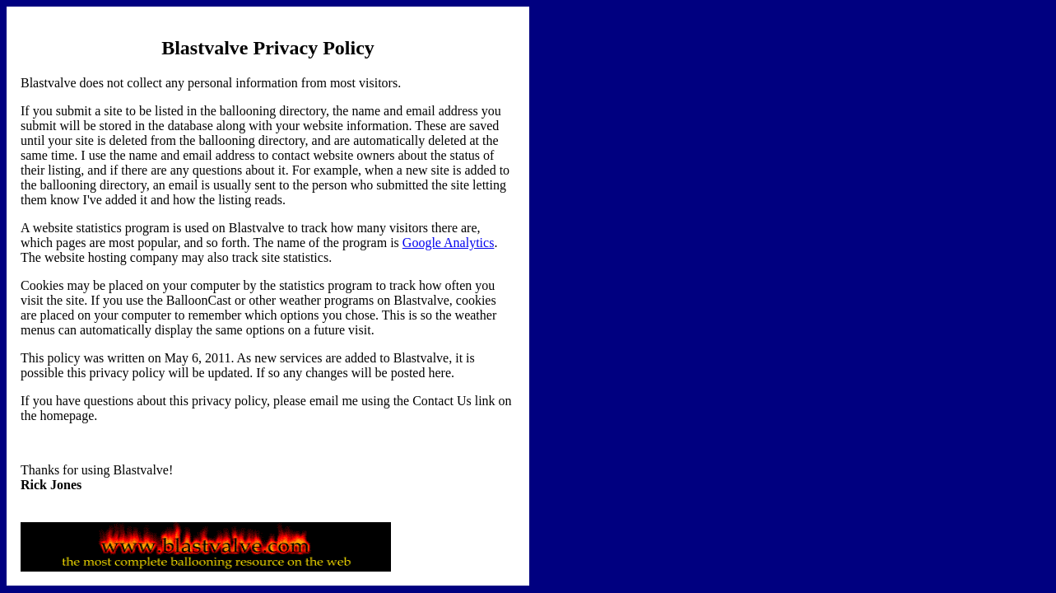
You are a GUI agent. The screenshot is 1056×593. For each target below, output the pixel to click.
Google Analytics (448, 243)
